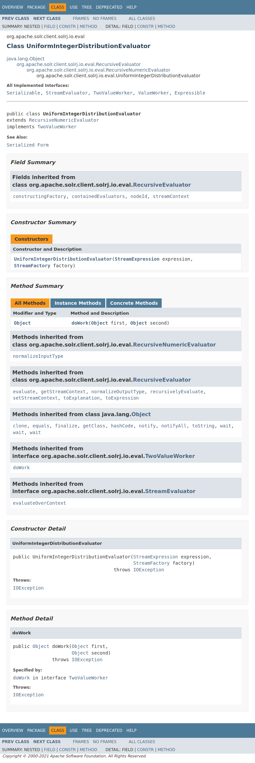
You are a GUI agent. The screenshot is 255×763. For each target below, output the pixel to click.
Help (132, 7)
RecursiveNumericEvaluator (64, 120)
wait (225, 425)
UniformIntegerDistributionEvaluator (63, 259)
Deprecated (109, 7)
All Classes (142, 18)
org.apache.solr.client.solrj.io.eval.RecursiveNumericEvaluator (98, 70)
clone (20, 425)
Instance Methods (77, 303)
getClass (94, 425)
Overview (12, 7)
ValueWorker (153, 92)
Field (49, 26)
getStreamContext (63, 391)
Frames (81, 18)
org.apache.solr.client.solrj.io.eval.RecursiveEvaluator (79, 64)
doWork (80, 323)
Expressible (190, 92)
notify (147, 425)
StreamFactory (32, 265)
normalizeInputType (38, 356)
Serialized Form (27, 145)
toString (203, 425)
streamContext (171, 196)
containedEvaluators (98, 196)
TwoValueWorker (112, 92)
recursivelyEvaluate (176, 391)
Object (22, 323)
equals (41, 425)
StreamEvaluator (67, 92)
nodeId (138, 196)
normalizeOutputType (117, 391)
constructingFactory (39, 196)
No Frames (105, 18)
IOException (148, 569)
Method (88, 26)
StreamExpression (137, 259)
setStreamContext (35, 398)
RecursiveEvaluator (162, 185)
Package (36, 7)
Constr (67, 26)
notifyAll (174, 425)
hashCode (122, 425)
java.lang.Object (25, 58)
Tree (87, 7)
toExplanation (81, 398)
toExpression (122, 398)
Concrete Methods (134, 303)
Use (74, 7)
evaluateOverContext (39, 503)
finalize (66, 425)
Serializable (23, 92)
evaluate (24, 391)
